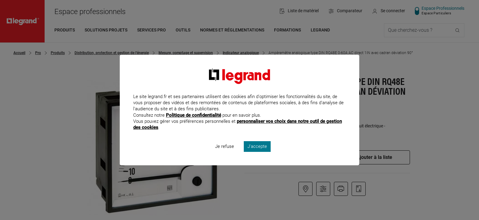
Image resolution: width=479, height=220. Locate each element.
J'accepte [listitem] (257, 154)
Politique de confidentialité (193, 123)
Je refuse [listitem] (224, 154)
